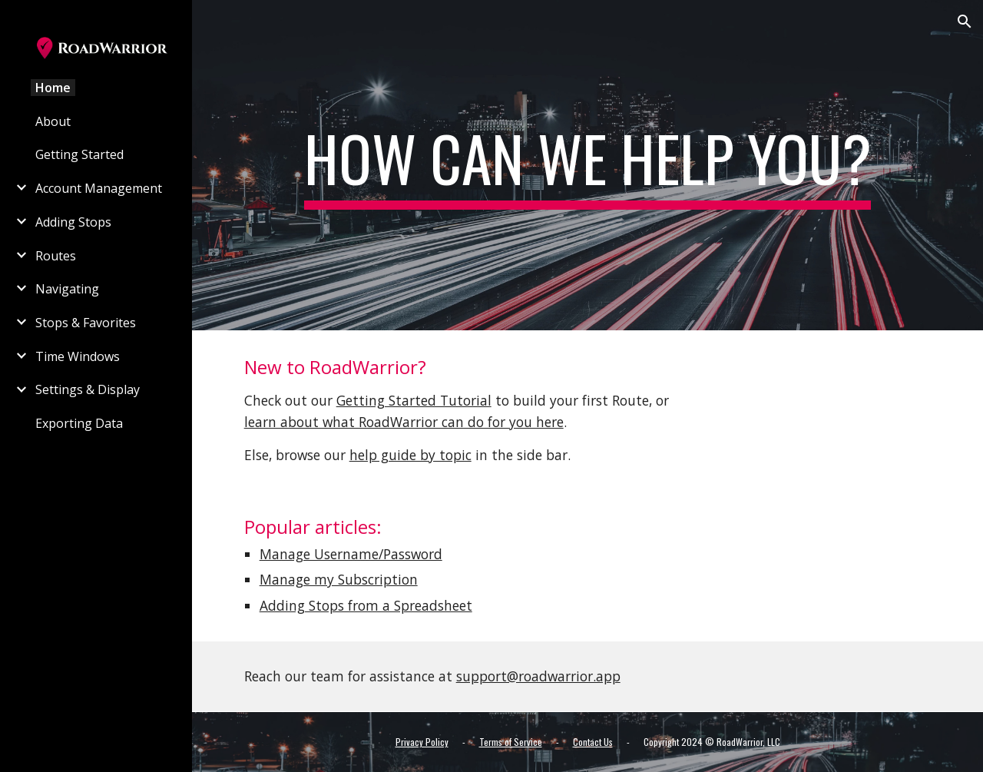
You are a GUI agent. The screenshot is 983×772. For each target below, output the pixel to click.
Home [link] (53, 87)
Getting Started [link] (79, 154)
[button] (964, 21)
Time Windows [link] (77, 356)
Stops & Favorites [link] (85, 322)
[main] (588, 165)
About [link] (53, 121)
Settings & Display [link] (87, 389)
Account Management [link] (98, 188)
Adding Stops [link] (73, 222)
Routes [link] (55, 255)
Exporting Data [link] (79, 423)
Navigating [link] (67, 288)
